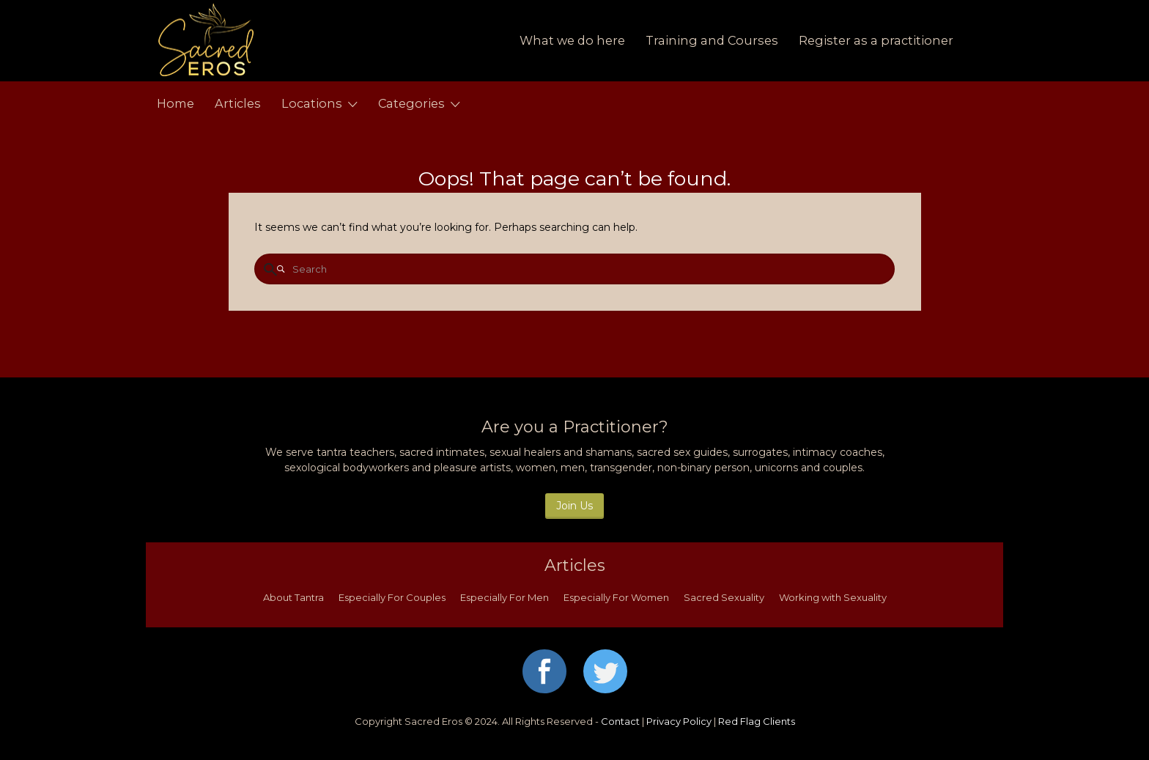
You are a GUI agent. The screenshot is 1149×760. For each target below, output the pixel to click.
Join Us (574, 505)
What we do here (572, 40)
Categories (411, 103)
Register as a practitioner (876, 40)
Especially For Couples (392, 597)
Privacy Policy (679, 721)
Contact (620, 721)
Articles (238, 103)
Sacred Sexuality (724, 597)
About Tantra (293, 597)
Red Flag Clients (756, 721)
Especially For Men (504, 597)
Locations (311, 103)
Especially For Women (616, 597)
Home (175, 103)
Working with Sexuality (833, 597)
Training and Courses (712, 40)
